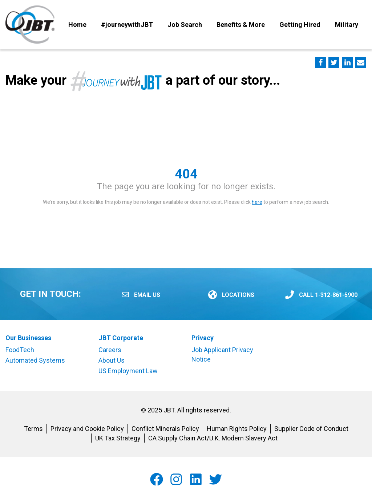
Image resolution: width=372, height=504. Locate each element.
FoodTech (19, 350)
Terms (33, 428)
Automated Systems (35, 360)
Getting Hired (299, 24)
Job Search (184, 24)
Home (77, 24)
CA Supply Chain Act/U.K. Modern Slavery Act (213, 438)
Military (346, 24)
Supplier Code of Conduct (311, 428)
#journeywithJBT (127, 24)
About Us (111, 360)
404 (186, 174)
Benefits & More (241, 24)
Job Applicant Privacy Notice (222, 354)
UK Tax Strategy (118, 438)
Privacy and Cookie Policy (87, 428)
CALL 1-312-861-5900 (328, 294)
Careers (109, 350)
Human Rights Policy (237, 428)
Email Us (147, 294)
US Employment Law (128, 371)
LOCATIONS (238, 294)
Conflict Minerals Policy (165, 428)
